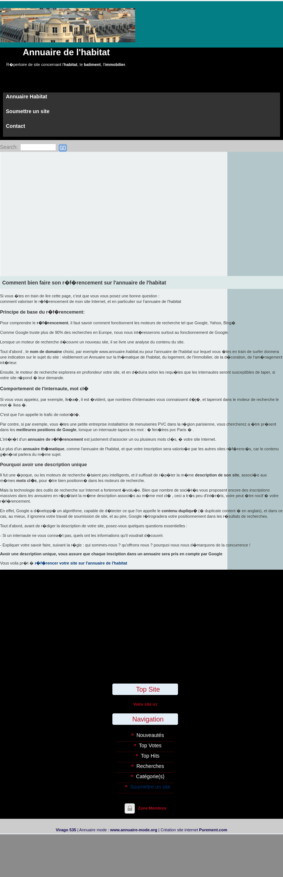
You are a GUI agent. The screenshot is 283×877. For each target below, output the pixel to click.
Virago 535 (66, 830)
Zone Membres (152, 808)
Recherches (150, 766)
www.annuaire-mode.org (133, 830)
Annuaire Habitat (26, 96)
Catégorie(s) (150, 776)
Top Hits (150, 756)
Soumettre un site (27, 111)
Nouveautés (150, 735)
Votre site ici (145, 704)
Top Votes (150, 745)
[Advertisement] (141, 207)
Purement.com (213, 830)
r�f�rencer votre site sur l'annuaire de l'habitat (81, 563)
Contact (15, 126)
